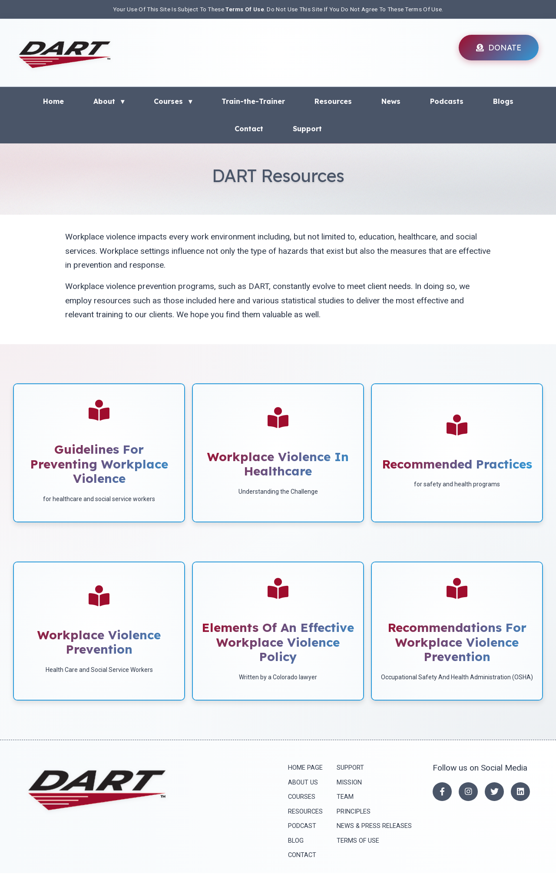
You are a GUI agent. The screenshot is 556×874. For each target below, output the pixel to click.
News (390, 100)
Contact (249, 128)
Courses (173, 100)
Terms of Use (356, 841)
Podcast (300, 826)
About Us (301, 782)
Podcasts (446, 100)
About (108, 100)
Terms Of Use (245, 9)
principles (352, 812)
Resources (333, 100)
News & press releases (372, 826)
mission (347, 782)
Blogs (503, 100)
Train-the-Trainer (253, 100)
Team (343, 797)
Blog (294, 841)
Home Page (303, 767)
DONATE (498, 47)
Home (53, 100)
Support (307, 128)
